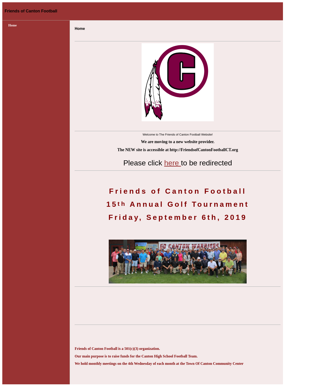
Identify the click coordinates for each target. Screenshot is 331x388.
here (172, 163)
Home (12, 25)
